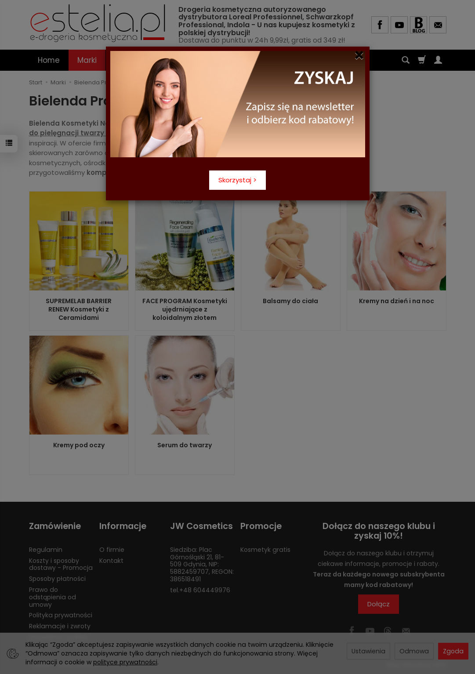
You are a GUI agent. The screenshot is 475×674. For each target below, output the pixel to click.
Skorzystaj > (237, 180)
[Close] (359, 55)
